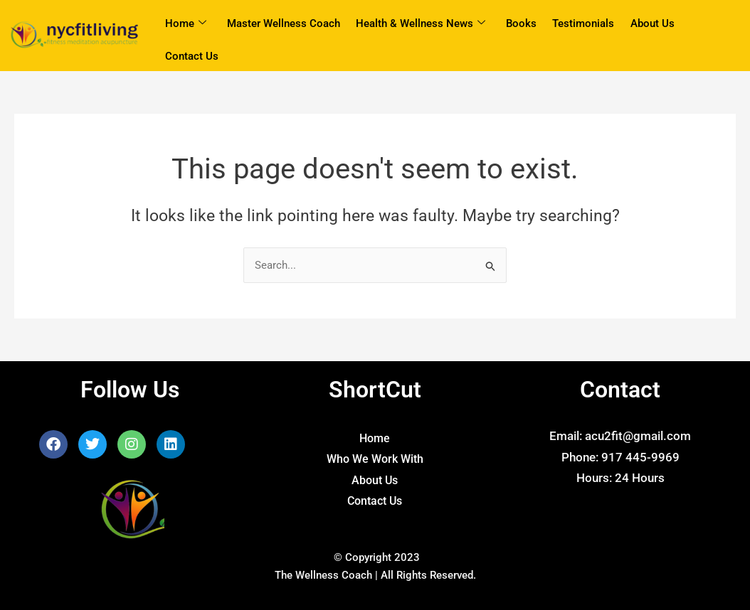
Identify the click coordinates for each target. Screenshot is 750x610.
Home (185, 24)
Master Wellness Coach (282, 23)
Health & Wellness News (420, 24)
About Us (650, 23)
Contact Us (191, 56)
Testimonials (582, 23)
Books (520, 23)
